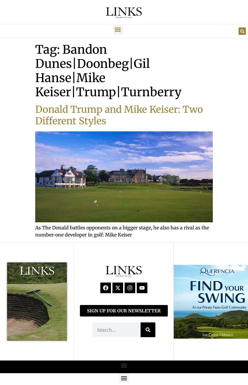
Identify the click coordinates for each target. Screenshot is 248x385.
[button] (118, 30)
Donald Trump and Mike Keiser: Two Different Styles (119, 115)
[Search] (148, 329)
